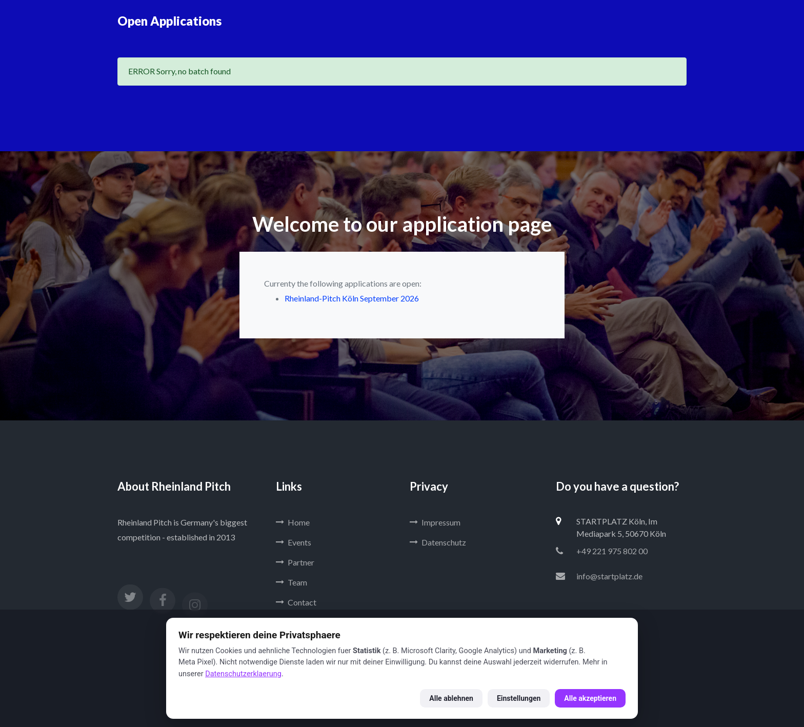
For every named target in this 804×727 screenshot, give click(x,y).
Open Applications (169, 20)
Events (293, 542)
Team (291, 582)
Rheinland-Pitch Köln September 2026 (352, 298)
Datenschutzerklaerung (243, 674)
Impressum (435, 522)
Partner (295, 562)
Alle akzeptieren (590, 698)
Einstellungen (518, 698)
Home (293, 522)
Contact (296, 602)
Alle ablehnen (451, 698)
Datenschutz (438, 542)
